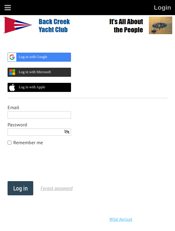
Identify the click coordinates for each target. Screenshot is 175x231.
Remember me (28, 142)
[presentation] (53, 166)
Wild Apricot (120, 219)
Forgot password (57, 188)
